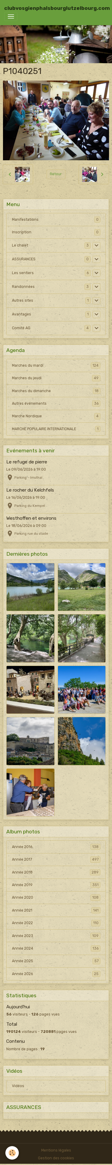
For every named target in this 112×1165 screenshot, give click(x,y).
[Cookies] (12, 1153)
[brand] (57, 8)
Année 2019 (56, 885)
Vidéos (18, 1086)
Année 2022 (56, 923)
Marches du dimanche (56, 391)
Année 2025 (56, 961)
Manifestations (25, 219)
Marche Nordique (56, 416)
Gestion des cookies (56, 1158)
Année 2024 (56, 948)
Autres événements (56, 404)
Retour (56, 174)
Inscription (21, 232)
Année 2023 (56, 936)
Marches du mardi (56, 365)
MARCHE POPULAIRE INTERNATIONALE (56, 429)
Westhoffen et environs (31, 518)
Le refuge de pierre (26, 462)
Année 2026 (56, 974)
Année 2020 (56, 897)
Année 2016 (56, 847)
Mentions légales (56, 1150)
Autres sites (22, 300)
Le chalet (20, 245)
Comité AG (21, 328)
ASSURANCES (24, 259)
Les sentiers (23, 273)
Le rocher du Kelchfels (30, 490)
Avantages (21, 314)
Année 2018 (56, 872)
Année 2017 (56, 859)
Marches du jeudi (56, 378)
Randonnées (23, 287)
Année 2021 (56, 910)
